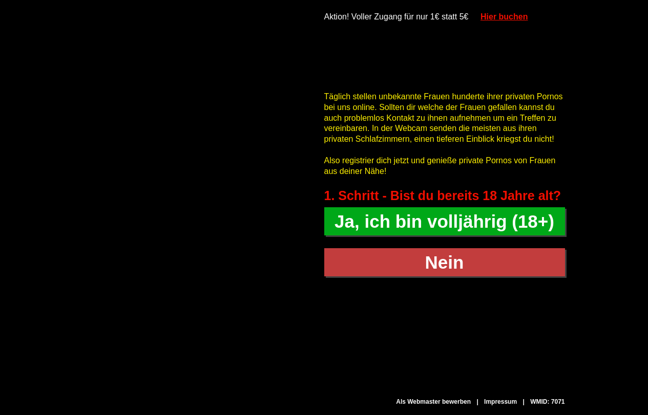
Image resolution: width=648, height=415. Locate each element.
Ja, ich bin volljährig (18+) (444, 221)
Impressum (500, 401)
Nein (444, 262)
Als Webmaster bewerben (433, 401)
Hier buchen (504, 16)
